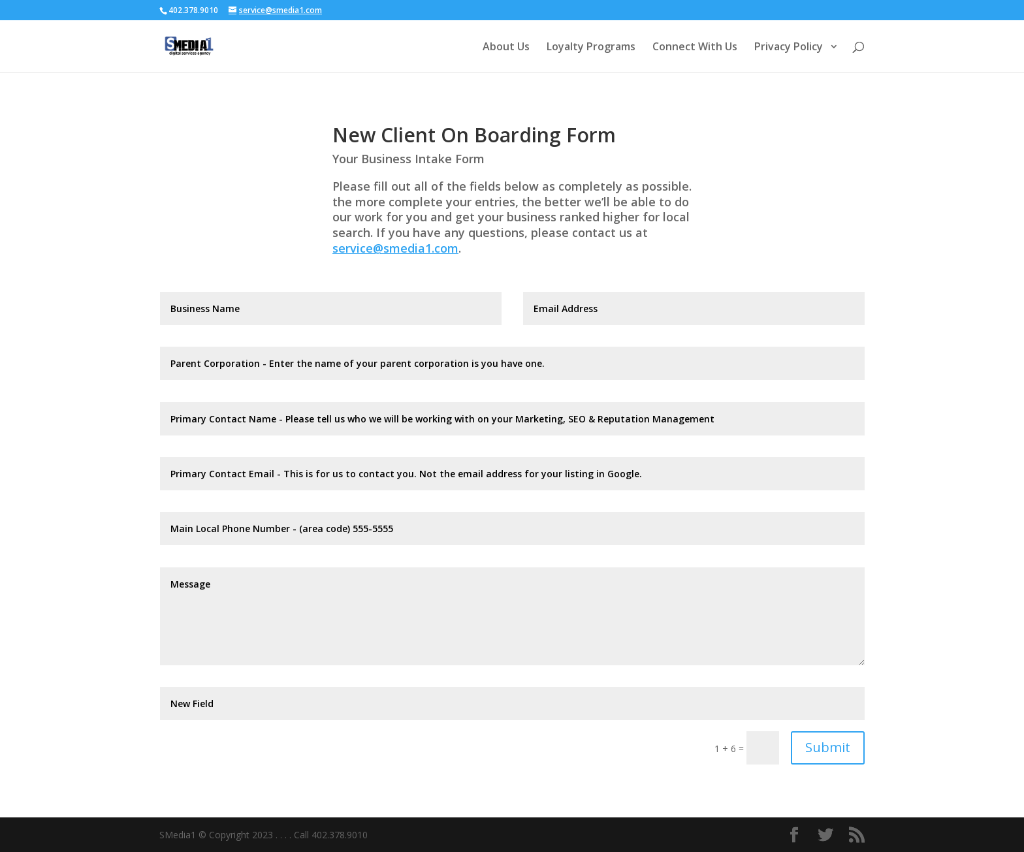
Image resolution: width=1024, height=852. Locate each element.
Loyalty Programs (591, 48)
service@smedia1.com (395, 248)
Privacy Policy (789, 48)
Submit (827, 747)
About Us (506, 48)
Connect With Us (694, 48)
